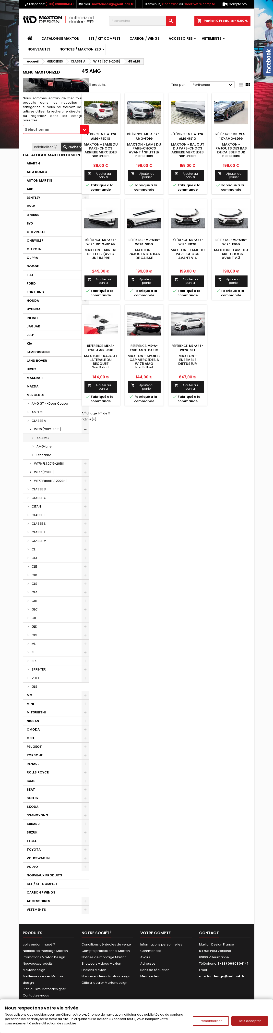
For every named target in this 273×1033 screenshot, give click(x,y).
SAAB (31, 781)
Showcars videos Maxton (101, 963)
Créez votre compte (199, 4)
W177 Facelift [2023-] (50, 480)
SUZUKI (32, 832)
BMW (31, 206)
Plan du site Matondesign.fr (44, 989)
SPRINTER (39, 669)
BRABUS (33, 214)
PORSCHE (35, 755)
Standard (43, 455)
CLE (34, 566)
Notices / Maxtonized (80, 49)
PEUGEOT (34, 746)
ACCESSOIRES (181, 38)
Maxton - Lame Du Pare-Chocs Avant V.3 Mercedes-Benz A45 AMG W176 (231, 258)
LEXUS (31, 369)
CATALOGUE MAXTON (60, 38)
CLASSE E (39, 515)
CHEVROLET (36, 232)
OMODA (33, 729)
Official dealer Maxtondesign (104, 982)
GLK (34, 626)
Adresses (147, 963)
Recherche (75, 147)
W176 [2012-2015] (47, 429)
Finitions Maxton (94, 970)
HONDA (33, 300)
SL (33, 652)
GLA (34, 592)
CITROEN (34, 249)
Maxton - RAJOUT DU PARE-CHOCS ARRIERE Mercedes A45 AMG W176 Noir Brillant (187, 152)
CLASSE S (39, 523)
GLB (34, 600)
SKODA (32, 806)
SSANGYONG (37, 815)
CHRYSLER (35, 240)
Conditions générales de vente (106, 944)
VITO (35, 678)
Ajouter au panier (99, 175)
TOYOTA (34, 849)
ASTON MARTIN (39, 180)
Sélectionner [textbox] (37, 129)
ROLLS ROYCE (38, 772)
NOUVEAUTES (38, 49)
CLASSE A (39, 420)
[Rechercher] (142, 21)
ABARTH (33, 163)
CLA (34, 558)
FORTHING (35, 292)
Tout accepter (249, 1021)
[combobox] (56, 129)
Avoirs (145, 957)
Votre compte (155, 933)
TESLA (31, 841)
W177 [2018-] (44, 472)
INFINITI (33, 317)
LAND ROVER (37, 360)
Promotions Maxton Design (44, 957)
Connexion (170, 4)
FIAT (30, 275)
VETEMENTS (212, 38)
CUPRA (32, 257)
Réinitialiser (46, 147)
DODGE (33, 266)
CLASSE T (39, 532)
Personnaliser (211, 1021)
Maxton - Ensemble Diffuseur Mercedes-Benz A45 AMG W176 (187, 363)
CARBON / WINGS (145, 38)
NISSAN (33, 721)
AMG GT (38, 412)
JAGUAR (33, 326)
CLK (34, 575)
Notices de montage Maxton (45, 950)
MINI (30, 703)
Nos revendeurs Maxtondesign (106, 976)
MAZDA (32, 386)
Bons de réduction (154, 970)
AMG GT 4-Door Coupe (50, 403)
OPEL (31, 738)
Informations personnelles (161, 944)
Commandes (151, 950)
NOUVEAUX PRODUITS (44, 875)
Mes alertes (149, 976)
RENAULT (34, 763)
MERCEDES (35, 395)
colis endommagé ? (39, 944)
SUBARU (33, 823)
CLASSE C (39, 498)
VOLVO (32, 866)
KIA (29, 343)
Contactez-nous (36, 995)
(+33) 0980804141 (60, 4)
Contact (209, 933)
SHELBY (32, 798)
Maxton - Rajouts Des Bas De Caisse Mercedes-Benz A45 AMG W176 (144, 258)
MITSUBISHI (36, 712)
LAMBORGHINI (38, 352)
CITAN (36, 506)
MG (29, 695)
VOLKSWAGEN (38, 858)
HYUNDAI (34, 309)
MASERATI (35, 377)
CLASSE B (39, 489)
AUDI (31, 189)
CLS (34, 583)
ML (34, 643)
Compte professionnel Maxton (106, 950)
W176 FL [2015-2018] (49, 463)
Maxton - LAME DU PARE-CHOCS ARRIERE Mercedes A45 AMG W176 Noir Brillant (101, 152)
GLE (34, 618)
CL (33, 549)
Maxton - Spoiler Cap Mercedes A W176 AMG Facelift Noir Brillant (144, 363)
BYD (30, 223)
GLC (35, 609)
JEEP (30, 335)
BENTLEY (33, 197)
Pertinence (213, 85)
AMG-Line (44, 446)
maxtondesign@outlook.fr (112, 4)
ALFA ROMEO (37, 172)
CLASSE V (39, 540)
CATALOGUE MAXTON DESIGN (51, 155)
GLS (34, 635)
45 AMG (42, 438)
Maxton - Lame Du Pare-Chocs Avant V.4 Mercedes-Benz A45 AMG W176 (188, 258)
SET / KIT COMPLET (104, 38)
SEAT (31, 789)
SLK (34, 661)
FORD (31, 283)
